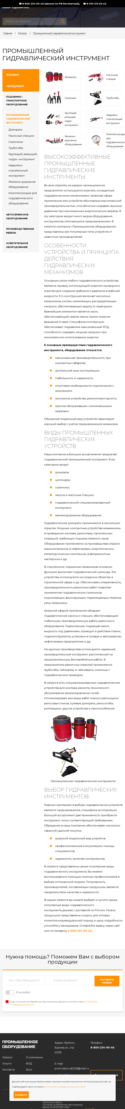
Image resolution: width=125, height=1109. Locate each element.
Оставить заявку (107, 981)
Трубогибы (16, 148)
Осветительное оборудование (17, 245)
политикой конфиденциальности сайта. (65, 1086)
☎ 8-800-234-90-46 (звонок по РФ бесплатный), (49, 4)
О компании (34, 1057)
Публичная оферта (52, 1102)
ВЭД (29, 1063)
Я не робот (18, 992)
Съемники (16, 141)
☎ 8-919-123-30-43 (94, 4)
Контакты (8, 1069)
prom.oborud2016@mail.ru (72, 1068)
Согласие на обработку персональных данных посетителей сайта (63, 1105)
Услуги (7, 1063)
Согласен (21, 1094)
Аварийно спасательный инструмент (18, 170)
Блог (29, 1069)
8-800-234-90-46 (80, 930)
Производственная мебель (20, 230)
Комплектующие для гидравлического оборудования (23, 198)
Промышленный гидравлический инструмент (59, 33)
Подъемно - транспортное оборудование (17, 100)
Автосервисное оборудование (17, 216)
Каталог (22, 33)
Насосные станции (21, 135)
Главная (7, 33)
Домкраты (15, 129)
